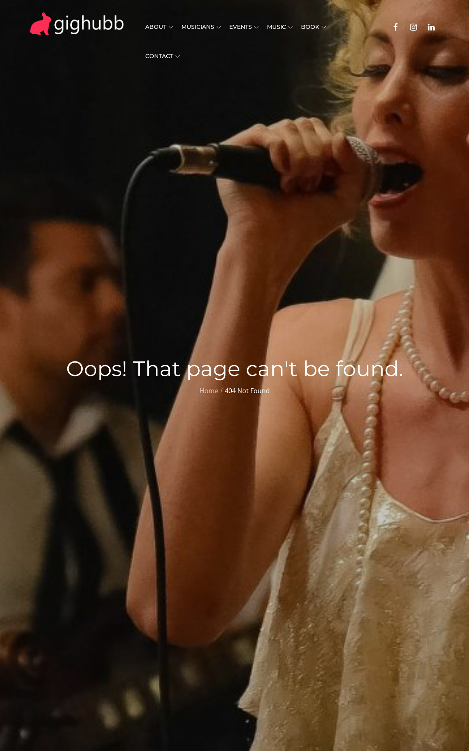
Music (280, 26)
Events (244, 26)
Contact (162, 56)
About (159, 26)
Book (313, 26)
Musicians (201, 26)
